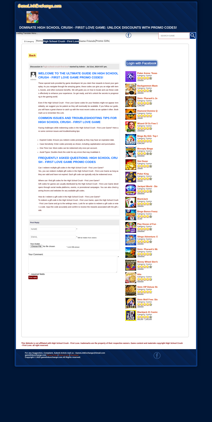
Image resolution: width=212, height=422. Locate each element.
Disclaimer (87, 409)
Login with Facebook (141, 63)
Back (32, 55)
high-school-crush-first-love (56, 66)
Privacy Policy (55, 409)
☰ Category (29, 41)
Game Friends (82, 42)
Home (40, 42)
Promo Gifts (97, 42)
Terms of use (71, 409)
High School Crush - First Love (59, 42)
